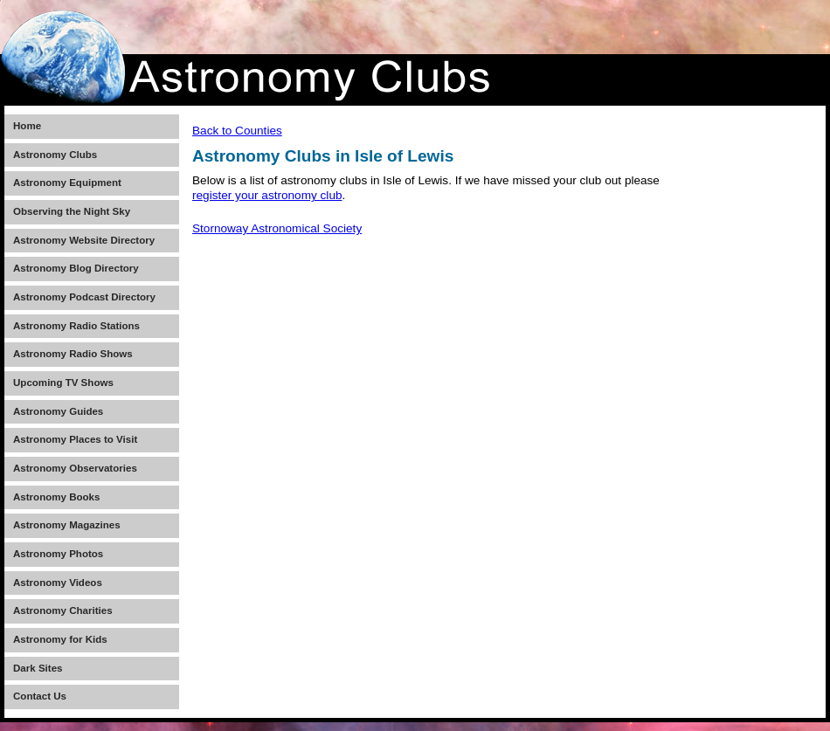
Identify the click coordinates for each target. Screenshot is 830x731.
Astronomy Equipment (67, 182)
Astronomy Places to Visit (75, 439)
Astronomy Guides (58, 411)
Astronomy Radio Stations (76, 326)
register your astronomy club (267, 195)
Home (27, 126)
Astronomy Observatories (75, 468)
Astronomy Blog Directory (76, 268)
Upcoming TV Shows (63, 382)
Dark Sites (37, 668)
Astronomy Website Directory (84, 240)
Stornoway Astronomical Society (277, 228)
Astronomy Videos (57, 582)
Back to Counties (237, 130)
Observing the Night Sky (71, 211)
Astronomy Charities (63, 610)
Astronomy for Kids (60, 639)
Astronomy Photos (58, 553)
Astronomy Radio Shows (73, 353)
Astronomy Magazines (67, 525)
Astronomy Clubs (55, 154)
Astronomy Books (56, 497)
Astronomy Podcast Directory (84, 297)
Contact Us (39, 696)
